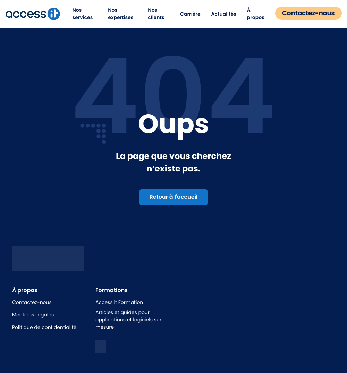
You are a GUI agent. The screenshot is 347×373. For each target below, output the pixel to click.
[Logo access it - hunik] (48, 266)
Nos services (86, 14)
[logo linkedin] (100, 346)
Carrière (186, 13)
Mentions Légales (33, 314)
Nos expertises (122, 14)
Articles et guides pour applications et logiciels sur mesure (128, 319)
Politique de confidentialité (44, 327)
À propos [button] (252, 14)
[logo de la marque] (36, 14)
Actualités (219, 13)
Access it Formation (119, 302)
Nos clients (154, 14)
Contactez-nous (304, 13)
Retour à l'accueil (173, 197)
